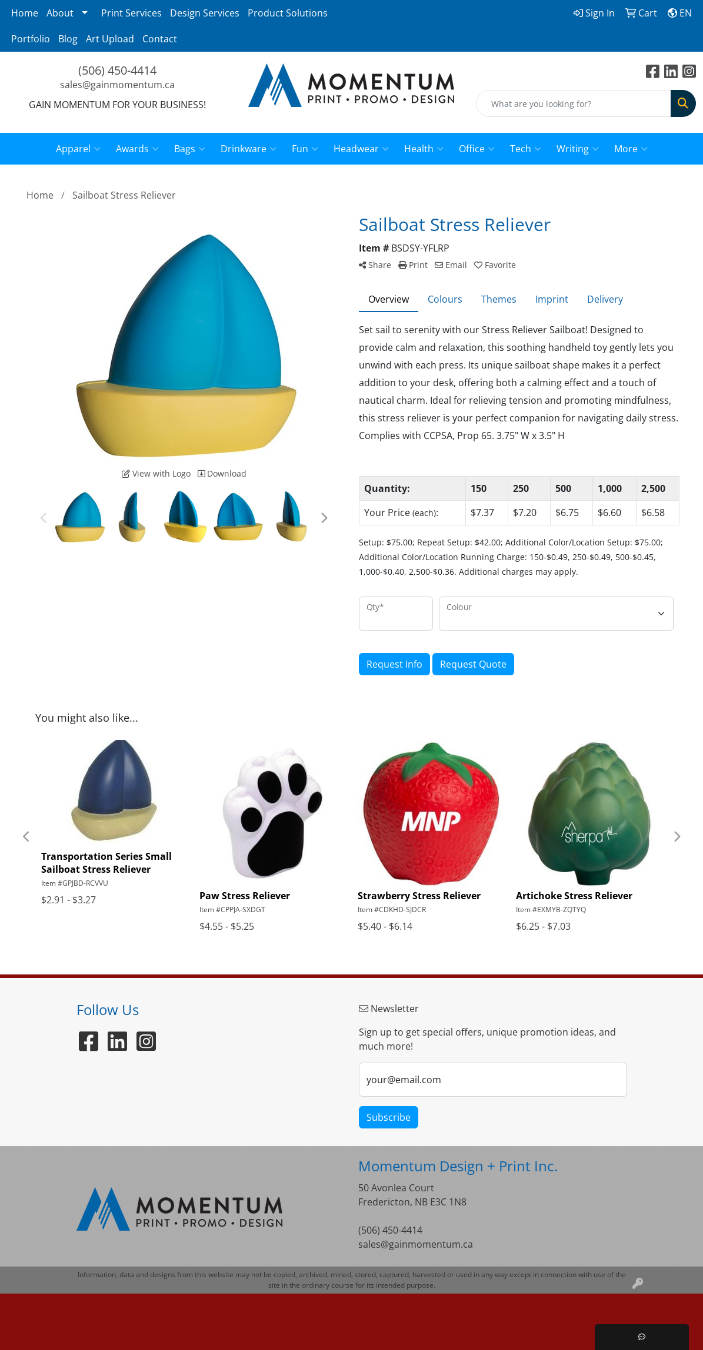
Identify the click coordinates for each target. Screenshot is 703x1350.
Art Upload (110, 38)
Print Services (131, 12)
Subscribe (389, 1117)
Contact (159, 38)
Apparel (78, 149)
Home (24, 12)
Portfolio (30, 38)
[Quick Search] (573, 103)
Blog (68, 38)
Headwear (361, 149)
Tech (525, 149)
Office (477, 149)
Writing (578, 149)
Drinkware (248, 149)
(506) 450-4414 (117, 70)
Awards (137, 149)
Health (424, 149)
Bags (189, 149)
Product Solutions (288, 12)
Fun (305, 149)
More (631, 149)
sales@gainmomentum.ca (117, 84)
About (60, 12)
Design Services (204, 12)
